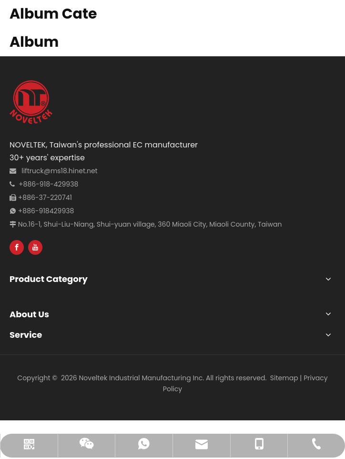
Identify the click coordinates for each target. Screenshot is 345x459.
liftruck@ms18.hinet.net (59, 171)
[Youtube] (35, 247)
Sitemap (284, 378)
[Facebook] (17, 247)
